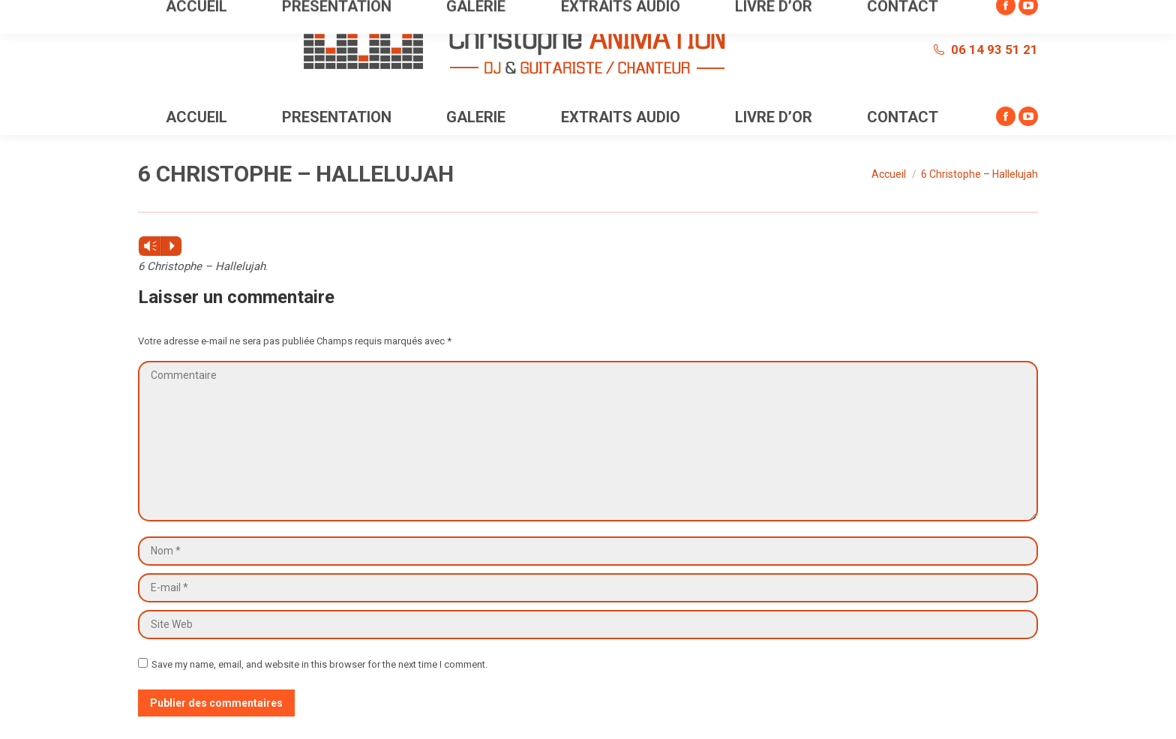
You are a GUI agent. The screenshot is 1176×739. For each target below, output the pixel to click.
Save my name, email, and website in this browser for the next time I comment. (320, 664)
